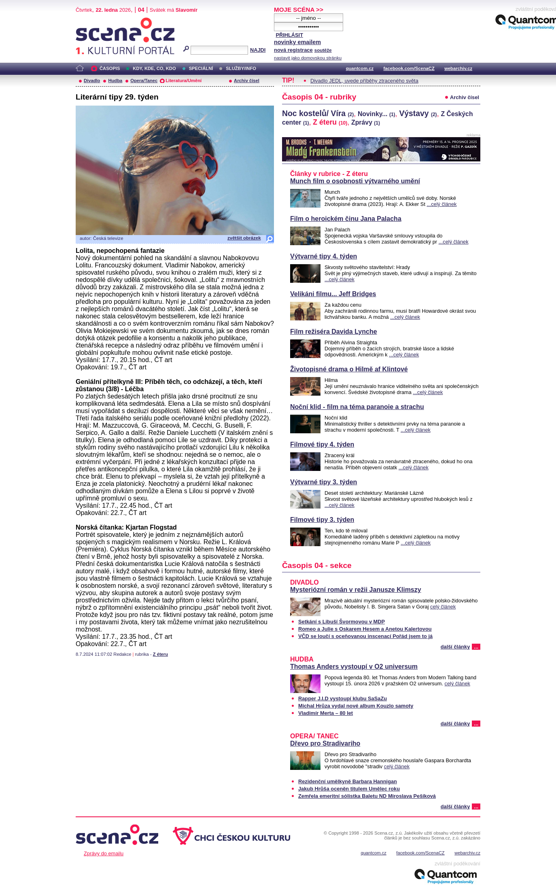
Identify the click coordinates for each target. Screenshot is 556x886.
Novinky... (376, 113)
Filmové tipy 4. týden (322, 444)
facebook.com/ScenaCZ (409, 68)
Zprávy (365, 122)
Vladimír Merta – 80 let (325, 713)
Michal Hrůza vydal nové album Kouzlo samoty (355, 706)
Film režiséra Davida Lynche (333, 331)
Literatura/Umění (184, 80)
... (476, 647)
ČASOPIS (110, 68)
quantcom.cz (359, 68)
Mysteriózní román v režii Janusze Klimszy (355, 589)
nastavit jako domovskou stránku (308, 57)
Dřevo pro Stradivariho (325, 743)
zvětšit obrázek (244, 237)
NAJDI (257, 50)
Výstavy (418, 113)
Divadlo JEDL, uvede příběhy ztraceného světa (364, 81)
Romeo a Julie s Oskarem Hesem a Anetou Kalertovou (365, 629)
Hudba (115, 80)
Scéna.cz (89, 20)
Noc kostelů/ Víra (318, 113)
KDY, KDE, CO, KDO (154, 68)
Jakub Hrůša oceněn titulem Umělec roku (349, 789)
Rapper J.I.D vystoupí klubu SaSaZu (342, 698)
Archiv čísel (246, 80)
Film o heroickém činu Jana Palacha (345, 218)
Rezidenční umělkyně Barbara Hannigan (347, 781)
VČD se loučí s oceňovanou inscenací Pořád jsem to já (365, 636)
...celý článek (442, 204)
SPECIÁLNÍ (201, 68)
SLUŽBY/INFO (241, 68)
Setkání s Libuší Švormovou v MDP (341, 622)
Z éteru (160, 654)
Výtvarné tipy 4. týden (323, 256)
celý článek (443, 607)
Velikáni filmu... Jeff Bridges (333, 293)
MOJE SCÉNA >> (298, 9)
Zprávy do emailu (103, 853)
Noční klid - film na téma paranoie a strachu (357, 406)
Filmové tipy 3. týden (322, 519)
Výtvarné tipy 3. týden (323, 482)
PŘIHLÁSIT (289, 35)
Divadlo (92, 80)
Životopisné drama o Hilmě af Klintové (349, 369)
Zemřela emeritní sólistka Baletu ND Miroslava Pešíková (367, 796)
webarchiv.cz (458, 68)
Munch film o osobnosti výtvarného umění (355, 181)
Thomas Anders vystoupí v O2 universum (354, 666)
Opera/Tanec (143, 80)
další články (455, 647)
